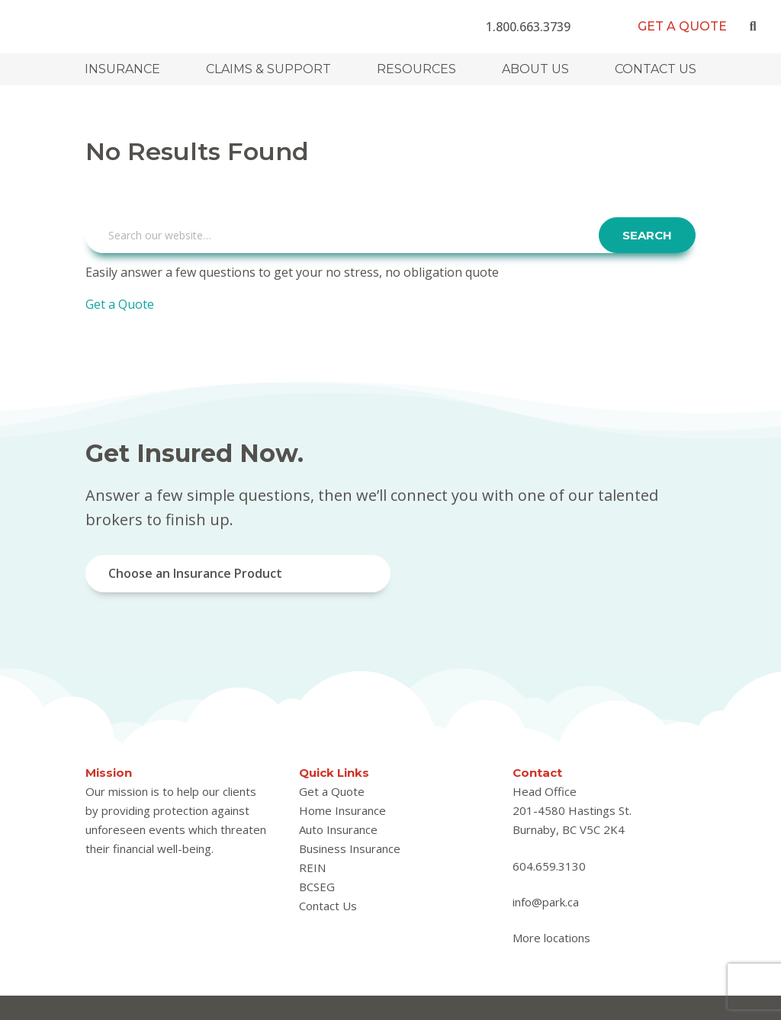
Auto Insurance (338, 829)
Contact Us (655, 69)
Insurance (122, 69)
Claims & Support (268, 69)
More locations (551, 937)
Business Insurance (349, 848)
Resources (416, 69)
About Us (535, 69)
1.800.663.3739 (528, 26)
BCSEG (317, 886)
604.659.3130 (549, 866)
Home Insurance (342, 810)
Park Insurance (109, 25)
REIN (312, 867)
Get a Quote (682, 26)
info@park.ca (546, 901)
